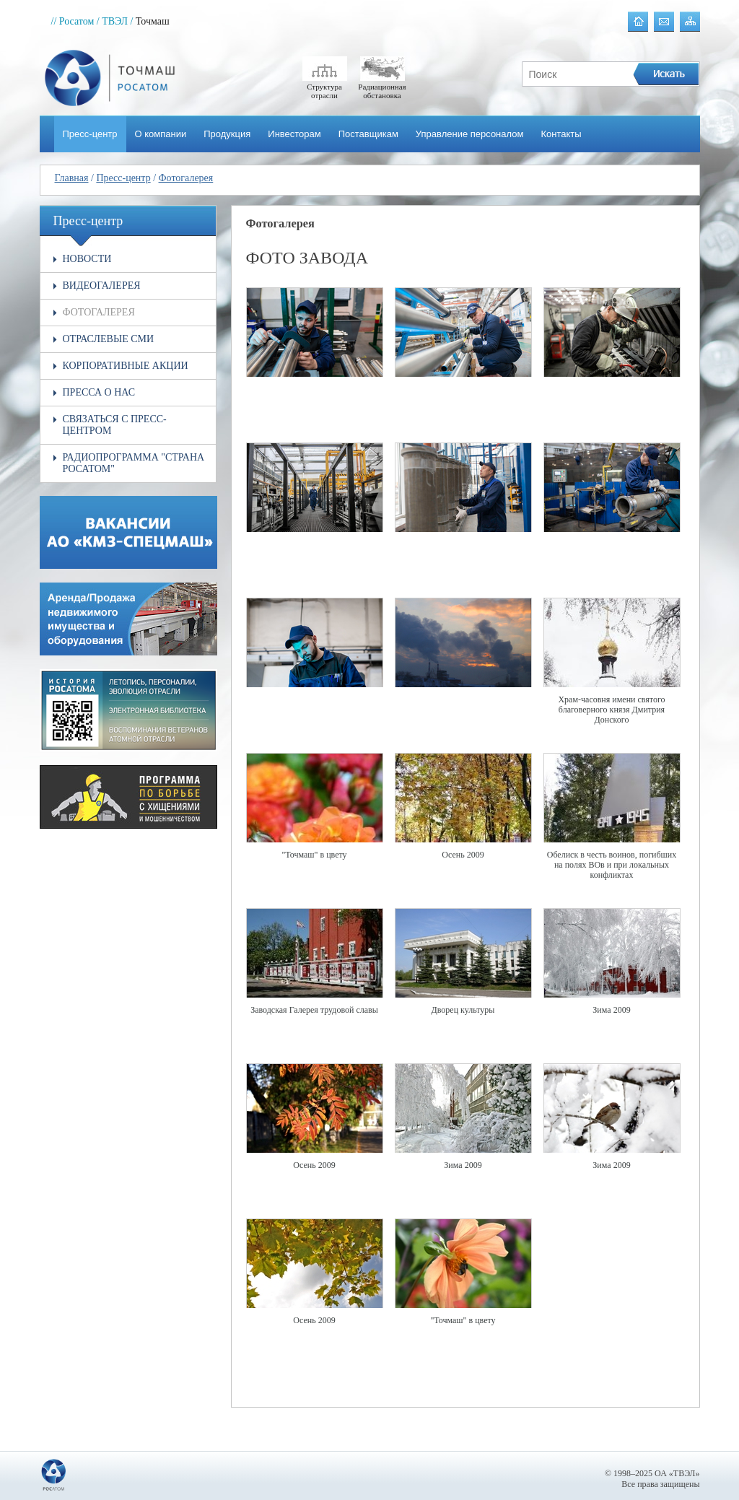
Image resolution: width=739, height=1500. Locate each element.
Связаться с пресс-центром (115, 425)
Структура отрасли (324, 87)
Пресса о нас (99, 392)
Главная (72, 178)
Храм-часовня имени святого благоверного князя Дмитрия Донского (611, 709)
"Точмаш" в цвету (313, 855)
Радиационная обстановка (382, 87)
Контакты (561, 133)
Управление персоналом (470, 133)
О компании (161, 133)
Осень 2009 (463, 855)
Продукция (227, 133)
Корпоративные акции (125, 365)
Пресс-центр (90, 133)
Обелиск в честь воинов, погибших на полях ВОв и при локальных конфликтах (612, 865)
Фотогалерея (186, 178)
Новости (87, 258)
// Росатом (73, 21)
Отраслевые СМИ (108, 338)
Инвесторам (294, 133)
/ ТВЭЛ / (115, 21)
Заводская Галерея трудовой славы (314, 1010)
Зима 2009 (611, 1010)
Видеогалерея (102, 285)
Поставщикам (368, 133)
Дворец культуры (463, 1010)
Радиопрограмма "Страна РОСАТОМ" (134, 463)
